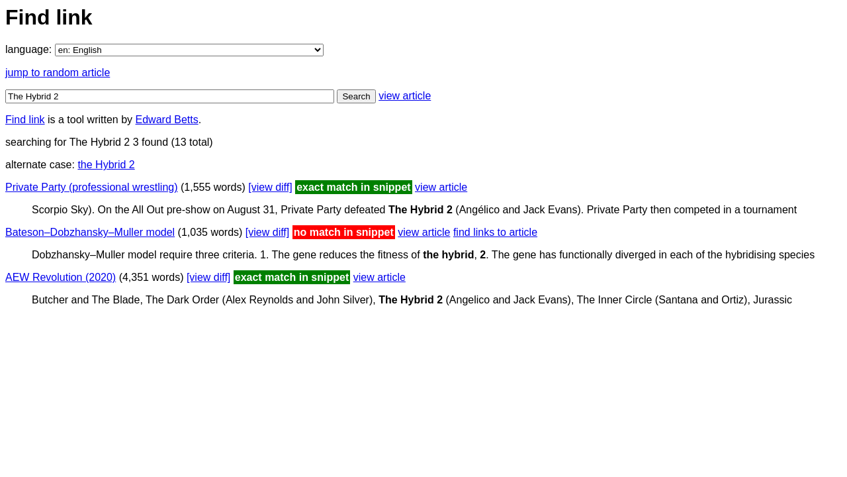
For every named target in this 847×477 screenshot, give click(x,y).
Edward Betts (167, 119)
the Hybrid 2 (105, 164)
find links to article (495, 232)
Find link (25, 119)
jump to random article (57, 72)
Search (356, 96)
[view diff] (270, 187)
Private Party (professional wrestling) (91, 187)
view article (405, 95)
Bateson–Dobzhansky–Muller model (90, 232)
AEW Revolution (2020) (60, 277)
